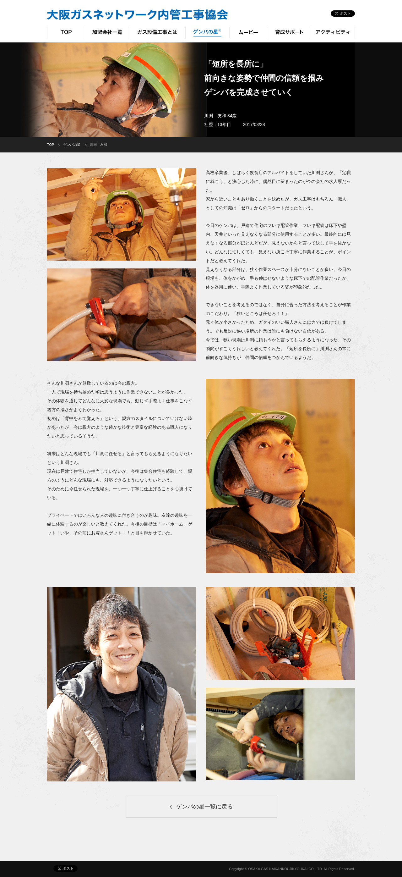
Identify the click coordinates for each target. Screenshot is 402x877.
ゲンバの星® (207, 32)
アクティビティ (333, 32)
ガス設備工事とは (157, 32)
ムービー (248, 32)
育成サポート (289, 32)
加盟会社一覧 (107, 32)
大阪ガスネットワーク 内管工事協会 (137, 14)
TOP (66, 32)
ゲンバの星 (71, 144)
